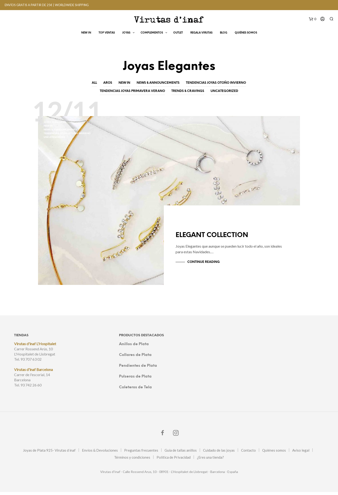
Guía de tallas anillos (181, 453)
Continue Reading (203, 265)
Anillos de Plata (134, 347)
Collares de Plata (135, 358)
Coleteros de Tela (135, 390)
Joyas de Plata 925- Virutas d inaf (49, 453)
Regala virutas (201, 33)
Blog (223, 33)
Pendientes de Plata (138, 369)
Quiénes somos (274, 453)
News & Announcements (158, 82)
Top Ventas (107, 33)
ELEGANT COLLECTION (218, 239)
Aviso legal (300, 453)
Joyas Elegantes (55, 122)
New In (86, 33)
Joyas (126, 33)
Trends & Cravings (187, 91)
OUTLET (178, 33)
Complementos (152, 33)
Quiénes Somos (246, 33)
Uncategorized (224, 91)
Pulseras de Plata (135, 380)
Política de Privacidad (174, 460)
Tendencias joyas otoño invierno (216, 82)
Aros (107, 82)
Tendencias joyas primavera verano (132, 91)
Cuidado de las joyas (219, 453)
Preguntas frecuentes (141, 453)
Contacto (248, 453)
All (94, 82)
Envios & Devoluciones (100, 453)
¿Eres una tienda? (210, 460)
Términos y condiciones (132, 460)
